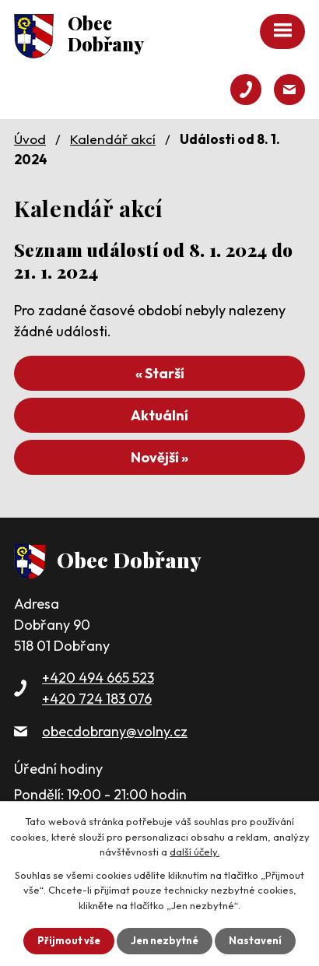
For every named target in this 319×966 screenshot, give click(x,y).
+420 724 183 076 (97, 699)
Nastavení (255, 940)
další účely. (194, 851)
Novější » (159, 457)
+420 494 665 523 (98, 678)
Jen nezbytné (164, 940)
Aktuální (159, 415)
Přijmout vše (68, 940)
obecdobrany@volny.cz (115, 731)
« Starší (159, 373)
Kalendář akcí (113, 139)
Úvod (30, 139)
